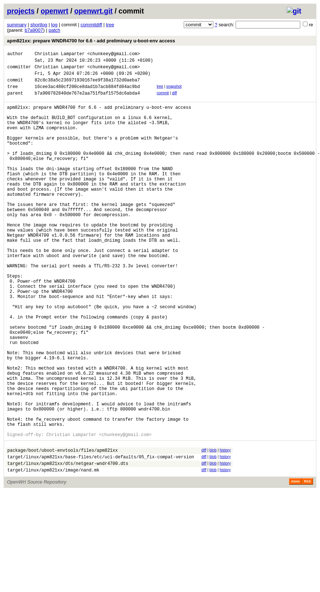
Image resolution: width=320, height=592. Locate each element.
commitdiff (91, 24)
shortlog (38, 24)
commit (163, 100)
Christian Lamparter (60, 54)
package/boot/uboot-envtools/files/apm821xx (62, 530)
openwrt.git (93, 11)
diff (174, 100)
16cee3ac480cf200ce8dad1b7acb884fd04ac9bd (87, 93)
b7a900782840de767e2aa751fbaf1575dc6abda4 (87, 101)
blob (213, 529)
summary (16, 24)
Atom (295, 564)
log (54, 24)
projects (21, 11)
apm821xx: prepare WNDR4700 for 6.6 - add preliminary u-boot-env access (91, 40)
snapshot (174, 92)
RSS (307, 564)
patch (54, 30)
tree (110, 24)
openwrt (54, 11)
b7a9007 (33, 30)
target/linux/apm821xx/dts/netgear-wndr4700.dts (67, 545)
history (225, 529)
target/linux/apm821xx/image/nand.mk (53, 553)
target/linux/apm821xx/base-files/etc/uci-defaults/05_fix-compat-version (100, 538)
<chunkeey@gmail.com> (113, 54)
